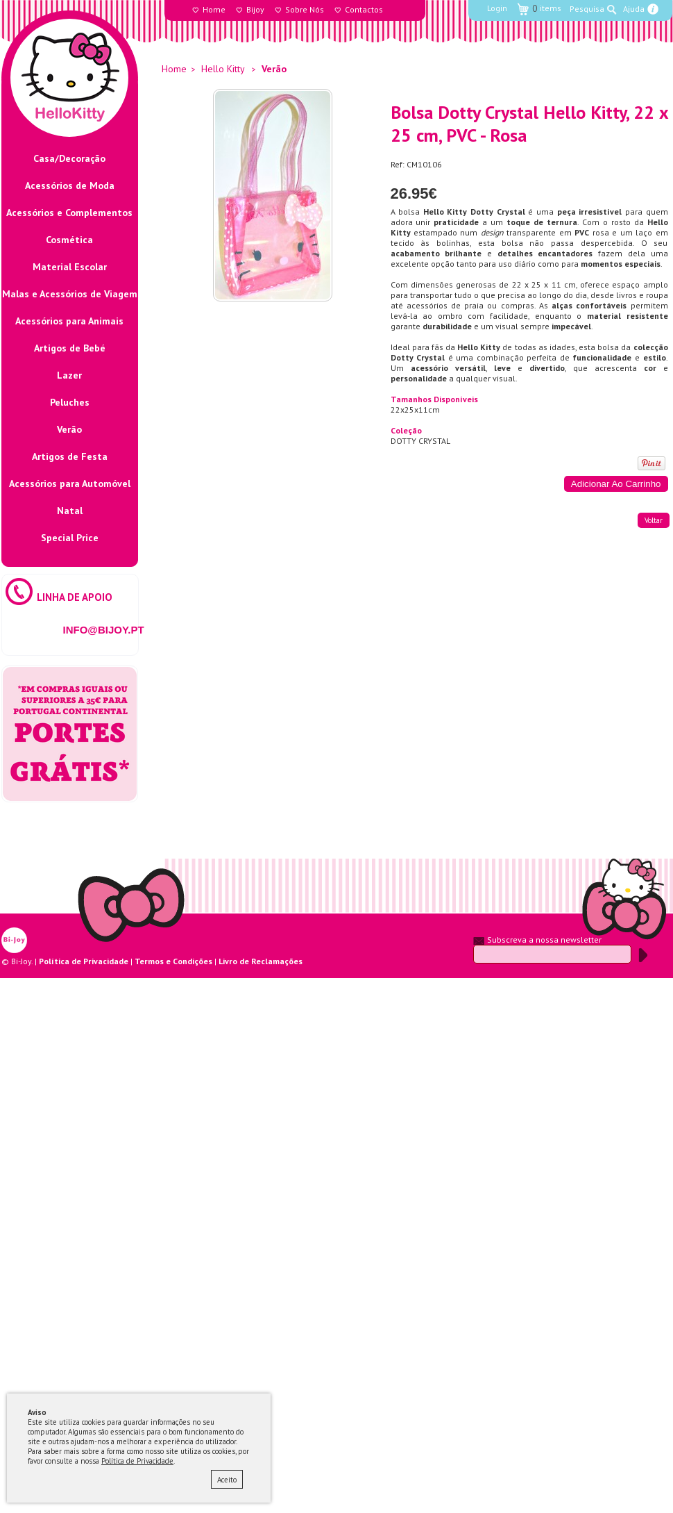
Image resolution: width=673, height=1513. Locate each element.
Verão (69, 429)
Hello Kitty (223, 69)
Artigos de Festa (70, 456)
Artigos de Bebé (69, 348)
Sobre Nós (304, 9)
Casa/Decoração (69, 158)
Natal (70, 510)
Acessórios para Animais (69, 321)
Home (214, 9)
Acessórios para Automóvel (69, 483)
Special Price (70, 537)
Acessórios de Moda (69, 185)
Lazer (69, 375)
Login (497, 8)
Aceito (227, 1480)
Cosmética (69, 239)
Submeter (643, 955)
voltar (654, 520)
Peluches (70, 402)
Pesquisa (587, 8)
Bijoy (255, 9)
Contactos (364, 9)
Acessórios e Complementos (69, 212)
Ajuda (634, 8)
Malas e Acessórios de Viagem (69, 294)
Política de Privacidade (137, 1461)
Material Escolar (70, 267)
